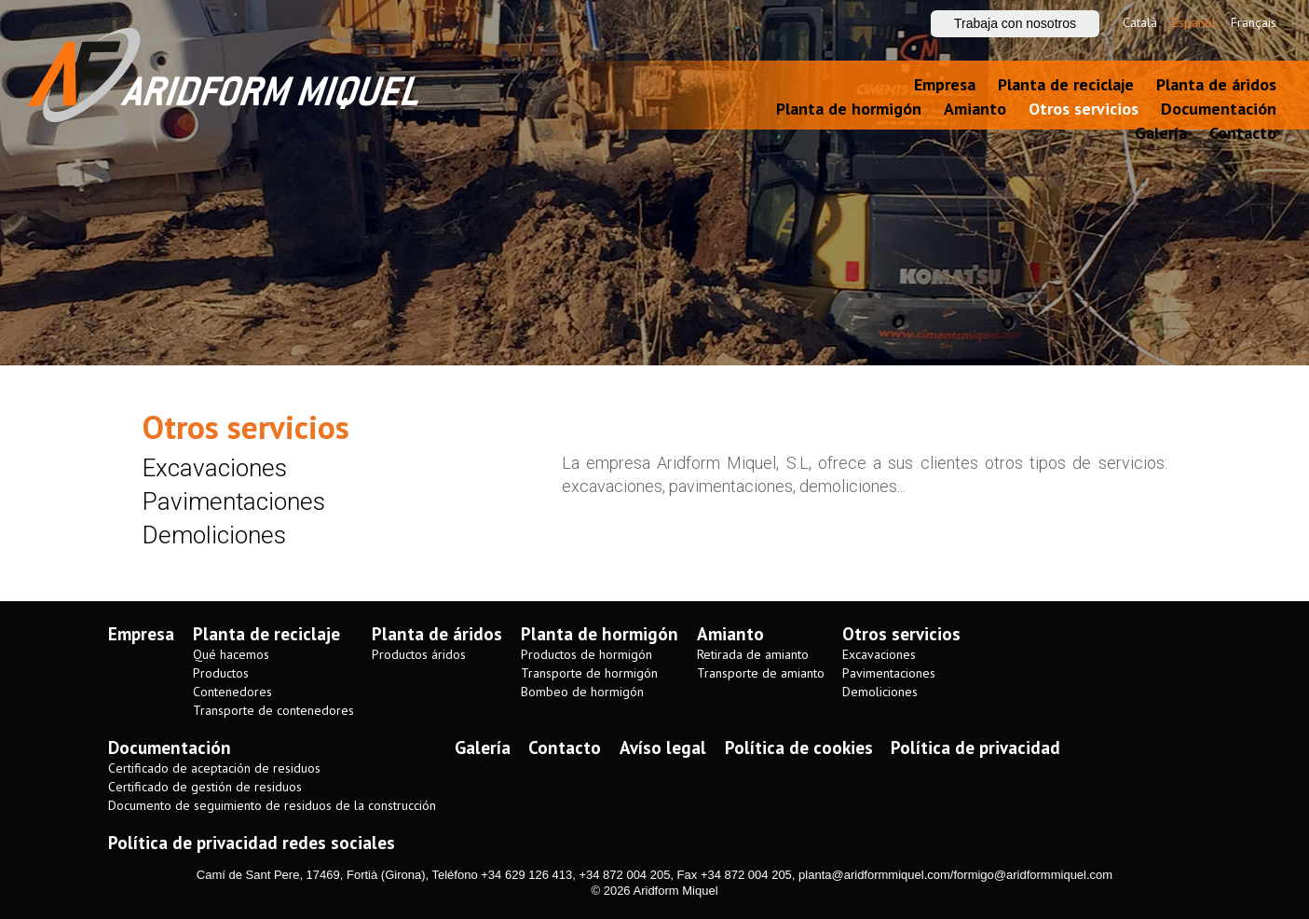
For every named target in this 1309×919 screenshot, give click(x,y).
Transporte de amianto (761, 673)
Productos (221, 673)
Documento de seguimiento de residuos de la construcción (272, 806)
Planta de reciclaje (1066, 84)
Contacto (1242, 133)
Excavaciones (215, 468)
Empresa (944, 84)
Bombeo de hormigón (582, 692)
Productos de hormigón (586, 655)
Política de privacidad (975, 747)
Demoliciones (214, 535)
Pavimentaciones (234, 501)
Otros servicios (1084, 108)
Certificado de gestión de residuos (205, 787)
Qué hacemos (231, 655)
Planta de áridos (1216, 84)
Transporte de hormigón (589, 673)
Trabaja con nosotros (1015, 23)
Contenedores (232, 692)
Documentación (1218, 108)
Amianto (975, 108)
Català (1140, 22)
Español (1194, 22)
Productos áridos (419, 655)
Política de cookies (799, 747)
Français (1253, 22)
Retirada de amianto (753, 655)
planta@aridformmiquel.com (874, 875)
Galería (1161, 133)
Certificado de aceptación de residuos (214, 768)
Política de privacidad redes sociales (251, 842)
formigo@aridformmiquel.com (1032, 875)
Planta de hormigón (848, 108)
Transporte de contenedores (273, 711)
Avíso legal (663, 747)
